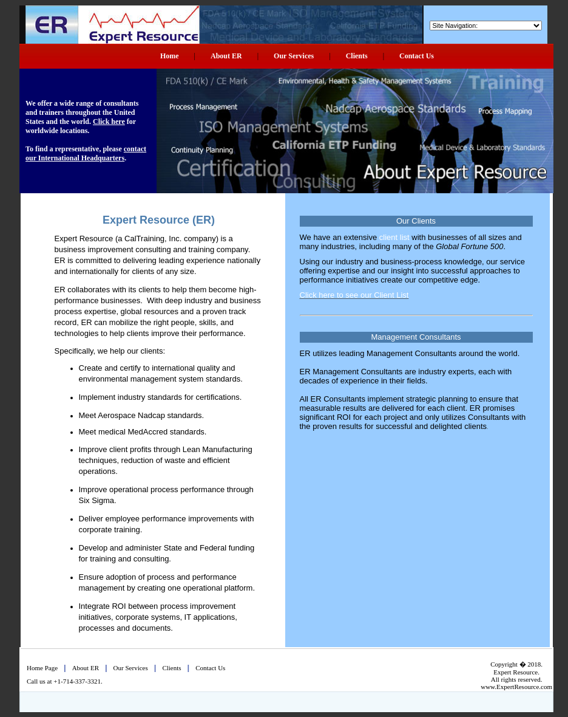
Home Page (42, 667)
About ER (226, 56)
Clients (357, 56)
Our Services (294, 56)
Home (169, 56)
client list (394, 237)
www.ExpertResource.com (516, 686)
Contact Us (416, 56)
